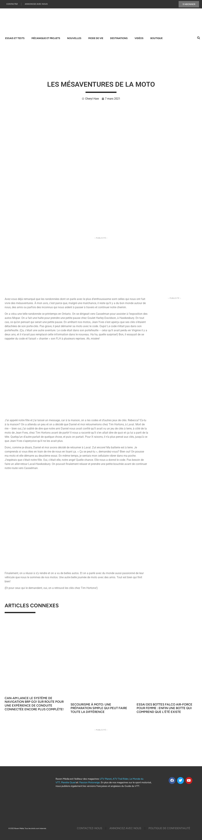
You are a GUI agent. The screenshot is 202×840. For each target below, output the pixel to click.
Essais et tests (15, 38)
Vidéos (139, 38)
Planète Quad (68, 782)
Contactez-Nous (89, 828)
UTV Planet (106, 778)
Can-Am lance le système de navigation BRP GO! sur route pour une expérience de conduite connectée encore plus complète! (35, 703)
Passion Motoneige (89, 782)
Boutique (156, 38)
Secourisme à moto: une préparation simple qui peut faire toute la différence (99, 708)
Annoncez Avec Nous (36, 4)
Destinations (119, 38)
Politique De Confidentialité (169, 828)
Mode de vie (95, 38)
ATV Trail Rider (121, 778)
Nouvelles (74, 38)
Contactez (12, 4)
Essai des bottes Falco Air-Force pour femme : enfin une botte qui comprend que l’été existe (164, 708)
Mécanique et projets (45, 38)
